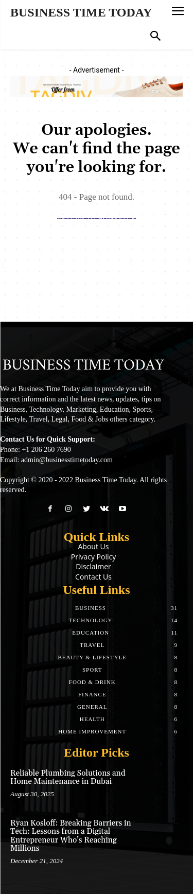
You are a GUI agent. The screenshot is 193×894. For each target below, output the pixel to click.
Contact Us (93, 577)
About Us (93, 546)
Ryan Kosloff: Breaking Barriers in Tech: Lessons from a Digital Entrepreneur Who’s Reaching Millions (70, 836)
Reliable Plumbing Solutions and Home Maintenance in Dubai (68, 777)
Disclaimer (93, 566)
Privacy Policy (93, 557)
